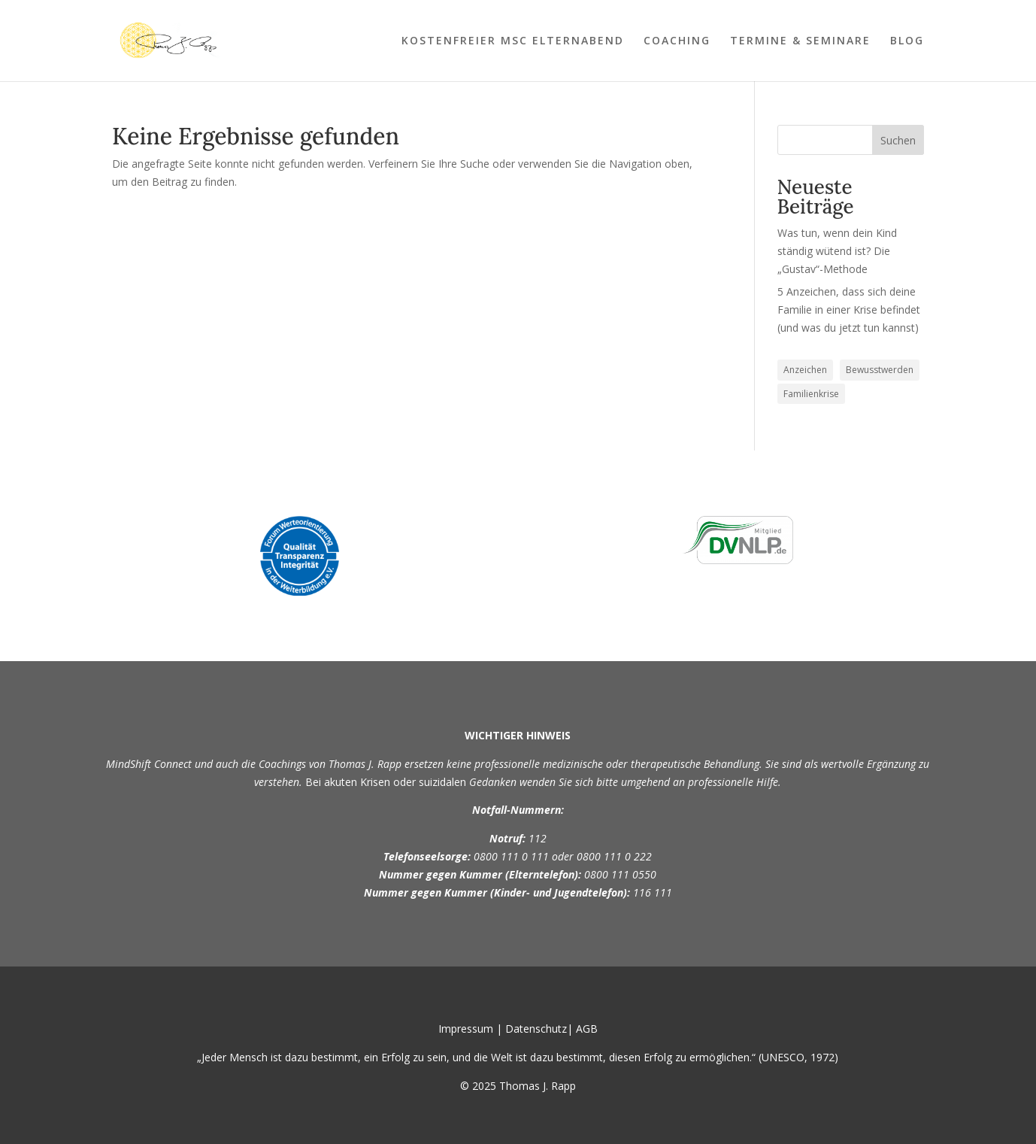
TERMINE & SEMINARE (800, 41)
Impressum (465, 1028)
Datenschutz (536, 1028)
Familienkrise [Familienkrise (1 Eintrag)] (811, 393)
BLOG (907, 41)
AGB (587, 1028)
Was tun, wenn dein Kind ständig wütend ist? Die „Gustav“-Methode (837, 251)
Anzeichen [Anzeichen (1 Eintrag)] (805, 369)
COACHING (677, 41)
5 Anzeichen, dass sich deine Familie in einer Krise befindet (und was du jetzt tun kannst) (848, 309)
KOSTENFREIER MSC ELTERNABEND (512, 41)
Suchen (898, 140)
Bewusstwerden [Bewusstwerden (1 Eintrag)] (879, 369)
